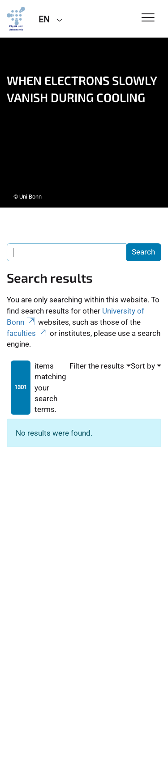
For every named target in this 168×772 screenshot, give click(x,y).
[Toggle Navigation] (148, 18)
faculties (27, 333)
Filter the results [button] (96, 365)
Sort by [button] (143, 365)
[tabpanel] (84, 123)
